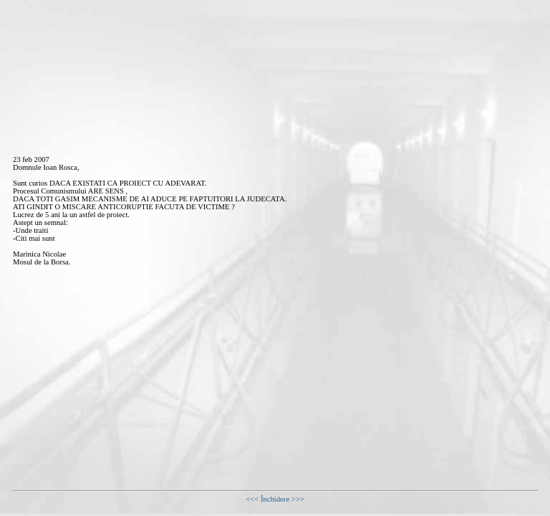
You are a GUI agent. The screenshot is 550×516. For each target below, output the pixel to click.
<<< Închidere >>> (275, 499)
